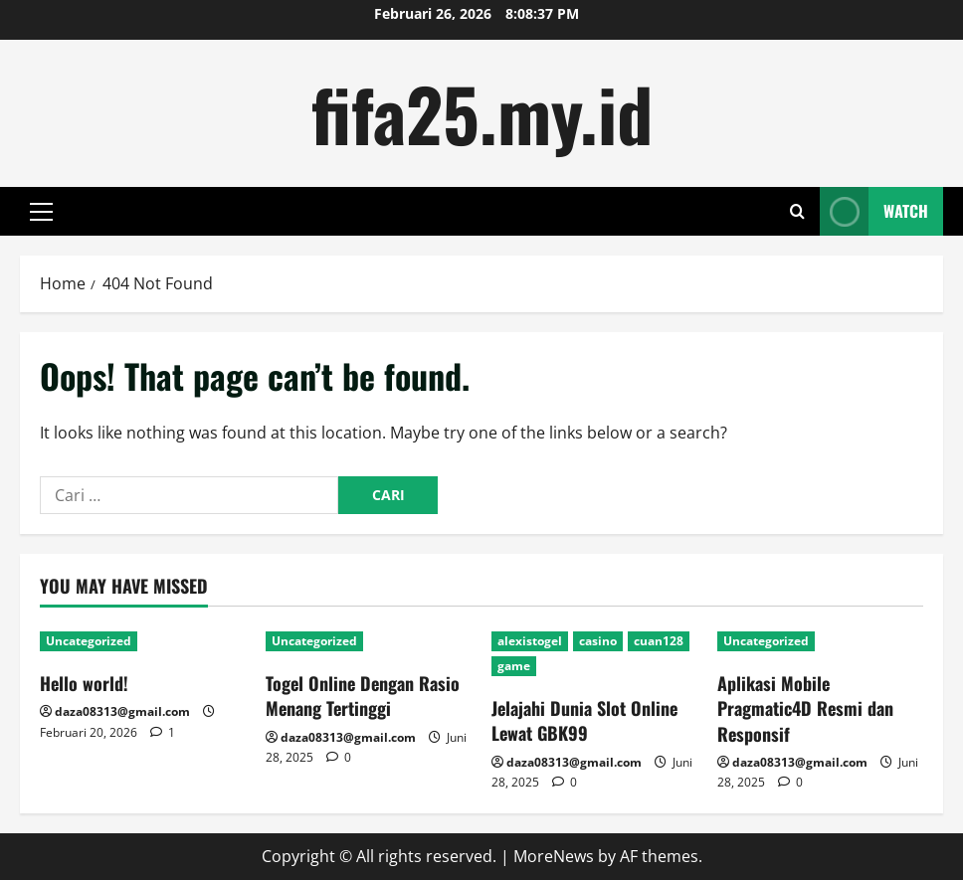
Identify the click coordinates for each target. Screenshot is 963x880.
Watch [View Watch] (874, 211)
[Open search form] (797, 211)
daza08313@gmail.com (122, 711)
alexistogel (529, 640)
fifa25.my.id (482, 113)
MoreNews (553, 856)
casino (598, 640)
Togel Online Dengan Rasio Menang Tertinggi (363, 695)
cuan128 (658, 640)
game (513, 665)
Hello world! (84, 683)
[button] (41, 212)
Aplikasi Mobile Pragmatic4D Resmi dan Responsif (805, 708)
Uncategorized (88, 640)
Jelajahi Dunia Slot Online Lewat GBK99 (584, 720)
